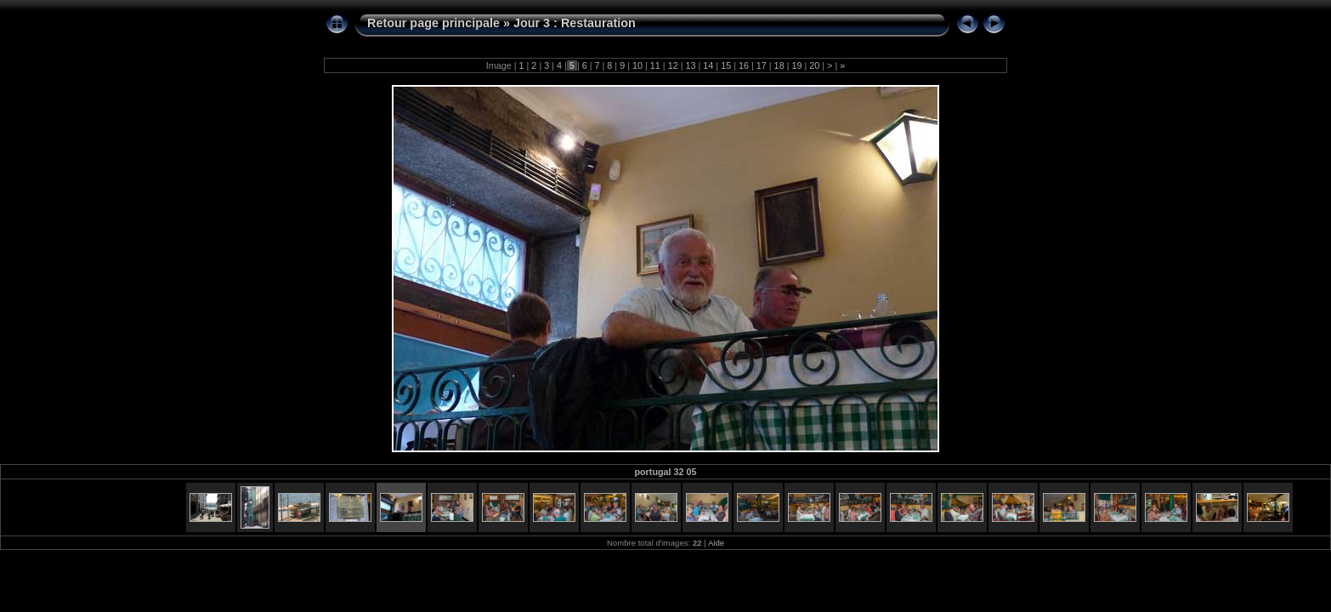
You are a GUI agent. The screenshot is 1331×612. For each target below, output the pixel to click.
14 (708, 65)
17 (761, 65)
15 (725, 65)
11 (655, 65)
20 (814, 65)
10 (637, 65)
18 (779, 65)
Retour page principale (433, 23)
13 (690, 65)
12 (673, 65)
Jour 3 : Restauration (574, 23)
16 (743, 65)
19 (796, 65)
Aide (716, 542)
